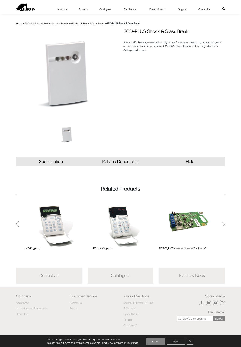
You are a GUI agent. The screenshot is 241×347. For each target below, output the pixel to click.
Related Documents (120, 161)
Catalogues (105, 9)
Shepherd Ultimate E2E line (138, 302)
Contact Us (204, 9)
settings (133, 342)
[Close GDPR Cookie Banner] (190, 341)
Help (190, 161)
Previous (223, 226)
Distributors (130, 9)
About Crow (22, 302)
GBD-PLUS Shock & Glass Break (41, 23)
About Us (62, 9)
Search (64, 23)
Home (19, 23)
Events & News (157, 9)
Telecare (127, 319)
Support (182, 9)
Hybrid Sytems (131, 314)
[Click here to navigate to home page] (26, 7)
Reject (176, 341)
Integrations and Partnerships (31, 308)
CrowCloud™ (130, 325)
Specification (51, 161)
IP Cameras (129, 308)
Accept (156, 341)
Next (17, 226)
